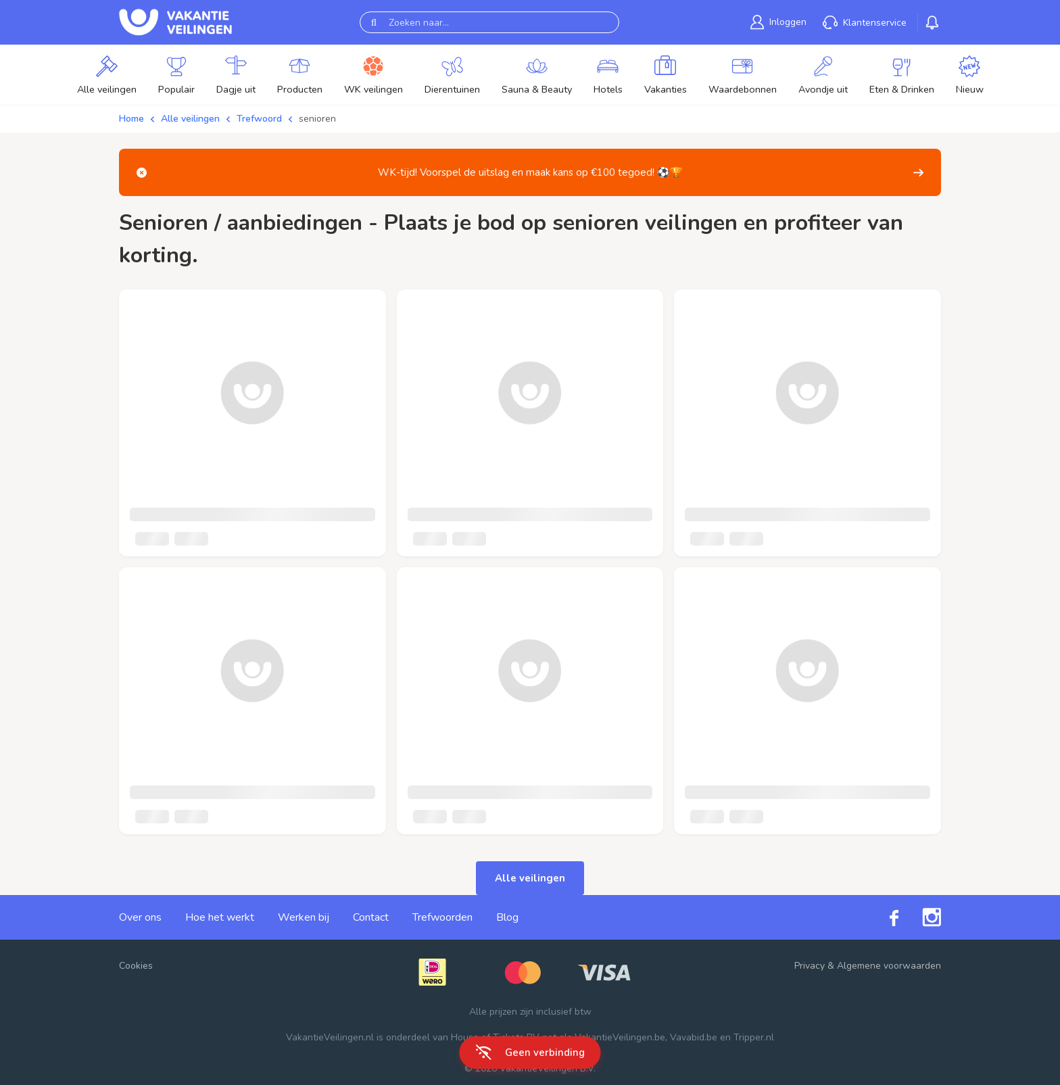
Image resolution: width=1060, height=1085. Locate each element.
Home (131, 118)
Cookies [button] (136, 965)
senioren (317, 118)
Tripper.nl (753, 1037)
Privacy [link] (809, 965)
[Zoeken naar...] (489, 22)
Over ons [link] (140, 917)
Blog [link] (507, 917)
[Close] (141, 172)
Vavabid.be (693, 1037)
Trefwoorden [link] (442, 917)
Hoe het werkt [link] (219, 917)
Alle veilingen (190, 118)
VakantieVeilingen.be (620, 1037)
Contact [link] (371, 917)
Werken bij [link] (303, 917)
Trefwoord (259, 118)
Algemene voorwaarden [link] (889, 965)
